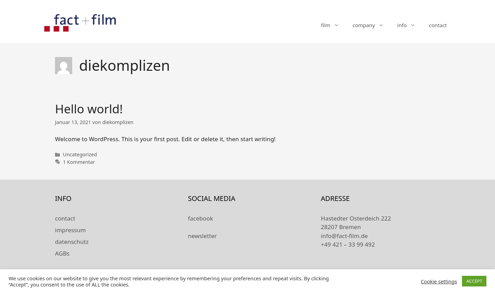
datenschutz (72, 242)
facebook (200, 218)
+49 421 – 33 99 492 (348, 244)
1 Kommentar (79, 162)
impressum (70, 230)
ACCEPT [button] (474, 281)
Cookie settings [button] (439, 281)
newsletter (202, 236)
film (333, 25)
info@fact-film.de (344, 236)
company (371, 25)
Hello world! (89, 109)
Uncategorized (80, 154)
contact (438, 25)
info (409, 25)
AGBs (62, 253)
